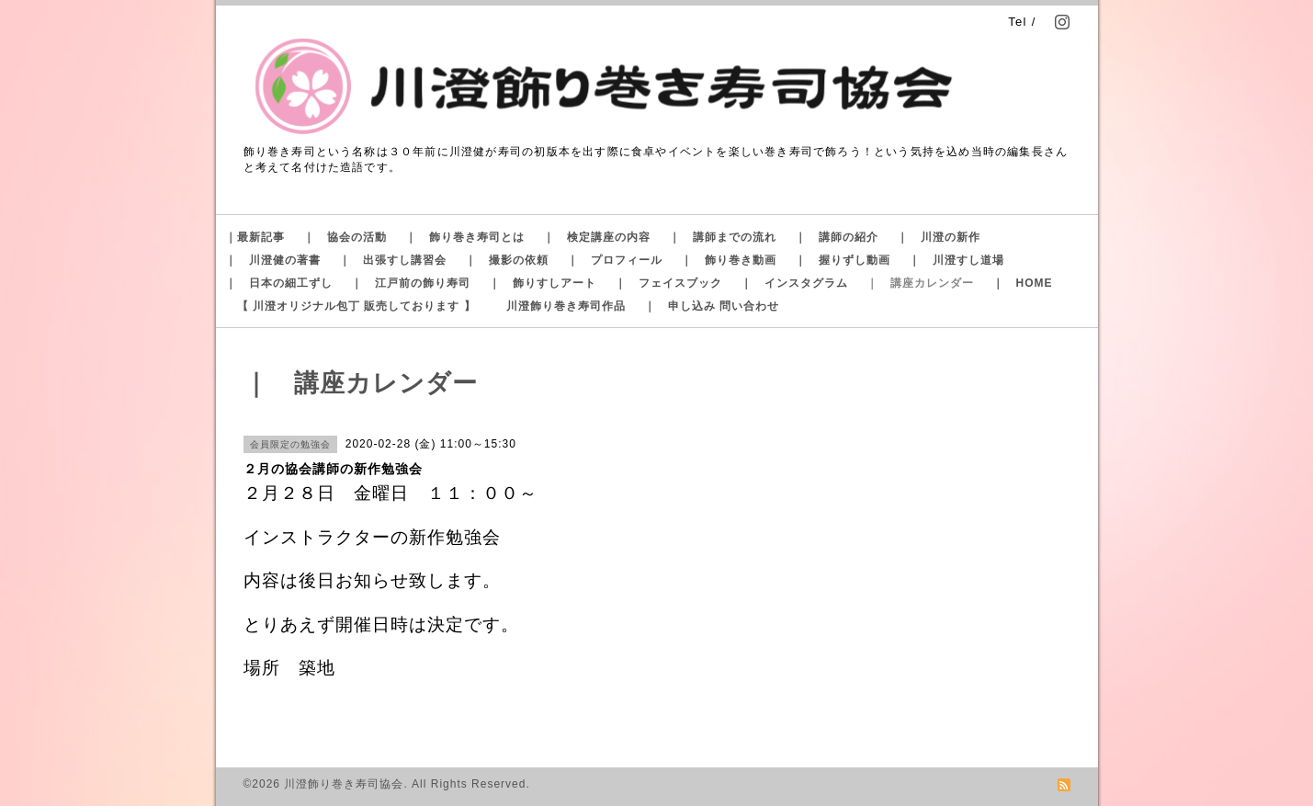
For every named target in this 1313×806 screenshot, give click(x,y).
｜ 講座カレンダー (920, 283)
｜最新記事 (255, 237)
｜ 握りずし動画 (842, 260)
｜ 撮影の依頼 (507, 260)
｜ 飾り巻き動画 (728, 260)
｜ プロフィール (614, 260)
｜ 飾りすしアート (542, 283)
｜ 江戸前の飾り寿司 (410, 283)
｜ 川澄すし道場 (956, 260)
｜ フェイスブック (668, 283)
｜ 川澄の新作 (938, 237)
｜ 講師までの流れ (722, 237)
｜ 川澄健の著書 (273, 260)
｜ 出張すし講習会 (393, 260)
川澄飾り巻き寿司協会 (343, 784)
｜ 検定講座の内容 (597, 237)
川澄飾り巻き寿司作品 (566, 306)
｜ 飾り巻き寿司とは (465, 237)
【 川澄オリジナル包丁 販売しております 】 (356, 306)
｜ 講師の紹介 (836, 237)
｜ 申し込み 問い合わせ (711, 306)
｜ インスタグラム (794, 283)
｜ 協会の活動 (345, 237)
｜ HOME (1022, 283)
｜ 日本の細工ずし (279, 283)
